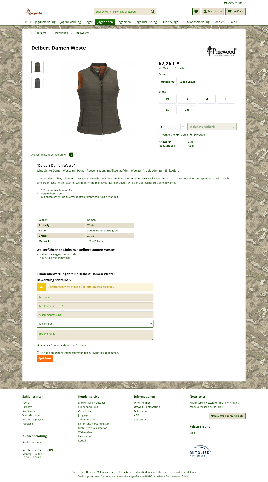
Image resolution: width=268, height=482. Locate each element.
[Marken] (219, 22)
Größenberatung (88, 407)
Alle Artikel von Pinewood (53, 257)
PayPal (26, 402)
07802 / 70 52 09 (37, 450)
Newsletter (84, 436)
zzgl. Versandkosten (179, 68)
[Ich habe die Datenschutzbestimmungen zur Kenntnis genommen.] (38, 352)
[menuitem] (125, 13)
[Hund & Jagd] (170, 22)
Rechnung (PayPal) (33, 419)
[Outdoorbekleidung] (196, 22)
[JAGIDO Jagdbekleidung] (40, 22)
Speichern (45, 358)
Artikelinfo (37, 154)
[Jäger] (89, 22)
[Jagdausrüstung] (146, 22)
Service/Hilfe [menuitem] (233, 3)
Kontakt (82, 440)
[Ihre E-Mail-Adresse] (95, 305)
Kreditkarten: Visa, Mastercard (32, 413)
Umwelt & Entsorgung (147, 407)
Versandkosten (126, 472)
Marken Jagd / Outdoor (91, 402)
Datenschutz (141, 411)
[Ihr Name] (95, 297)
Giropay (27, 407)
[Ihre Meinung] (95, 335)
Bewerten (197, 134)
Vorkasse (27, 423)
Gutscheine (85, 411)
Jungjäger (84, 415)
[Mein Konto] (213, 11)
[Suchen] (152, 11)
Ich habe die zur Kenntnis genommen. (79, 352)
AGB (136, 415)
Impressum (140, 419)
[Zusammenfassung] (95, 314)
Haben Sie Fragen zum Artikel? (56, 254)
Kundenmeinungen (58, 154)
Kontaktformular (32, 442)
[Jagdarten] (124, 22)
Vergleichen (167, 134)
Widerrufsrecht (87, 432)
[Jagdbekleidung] (70, 22)
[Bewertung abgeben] (95, 324)
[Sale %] (234, 22)
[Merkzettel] (196, 11)
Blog (192, 432)
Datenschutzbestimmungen (71, 352)
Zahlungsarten (87, 419)
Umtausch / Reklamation (92, 428)
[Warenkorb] (235, 11)
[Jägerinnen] (105, 22)
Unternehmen (142, 402)
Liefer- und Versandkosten (94, 423)
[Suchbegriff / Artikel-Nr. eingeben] (125, 11)
